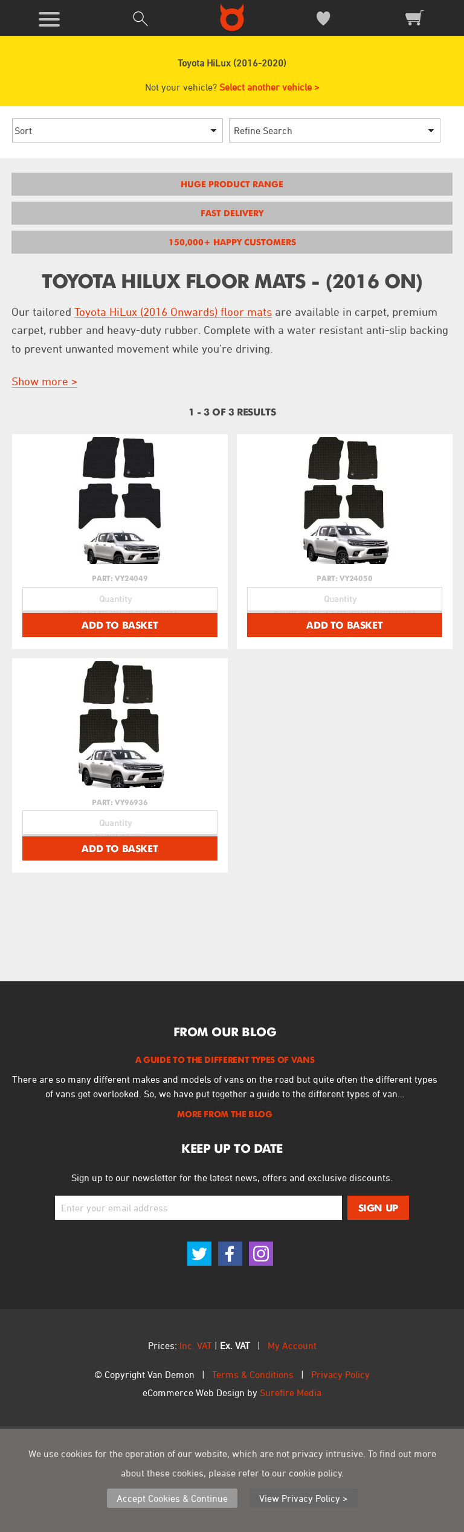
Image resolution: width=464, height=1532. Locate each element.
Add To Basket (120, 677)
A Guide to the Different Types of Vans (224, 1163)
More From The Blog (224, 1218)
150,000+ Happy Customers (232, 242)
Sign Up (378, 1312)
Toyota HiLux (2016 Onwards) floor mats (173, 311)
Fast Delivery (232, 213)
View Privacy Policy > (303, 1498)
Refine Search (263, 130)
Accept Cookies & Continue (172, 1498)
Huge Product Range (232, 184)
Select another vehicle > (269, 87)
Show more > (44, 381)
